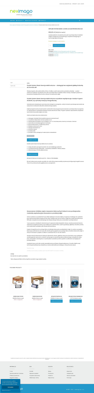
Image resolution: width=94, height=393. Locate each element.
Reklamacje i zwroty (34, 377)
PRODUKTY (20, 21)
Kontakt (31, 371)
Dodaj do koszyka (59, 45)
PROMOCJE (43, 20)
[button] (79, 20)
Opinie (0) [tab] (12, 85)
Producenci (50, 373)
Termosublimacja (79, 52)
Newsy (49, 371)
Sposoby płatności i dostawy (16, 373)
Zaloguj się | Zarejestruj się (65, 3)
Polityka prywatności (14, 375)
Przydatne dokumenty (35, 375)
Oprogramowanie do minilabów (31, 25)
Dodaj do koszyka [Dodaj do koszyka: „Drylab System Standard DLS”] (76, 301)
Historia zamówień (71, 375)
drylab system (30, 136)
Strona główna (13, 25)
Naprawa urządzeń (34, 373)
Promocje (69, 377)
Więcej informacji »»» (6, 390)
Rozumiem (10, 387)
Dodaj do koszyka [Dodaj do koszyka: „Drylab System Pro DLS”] (57, 301)
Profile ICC (50, 375)
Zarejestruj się (70, 373)
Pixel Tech (56, 54)
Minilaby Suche (20, 25)
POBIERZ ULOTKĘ (32, 140)
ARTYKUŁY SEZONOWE (32, 20)
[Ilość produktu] (50, 45)
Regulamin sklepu (14, 377)
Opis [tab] (11, 82)
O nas (11, 371)
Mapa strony (51, 377)
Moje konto (69, 371)
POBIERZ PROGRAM (32, 154)
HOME (13, 20)
